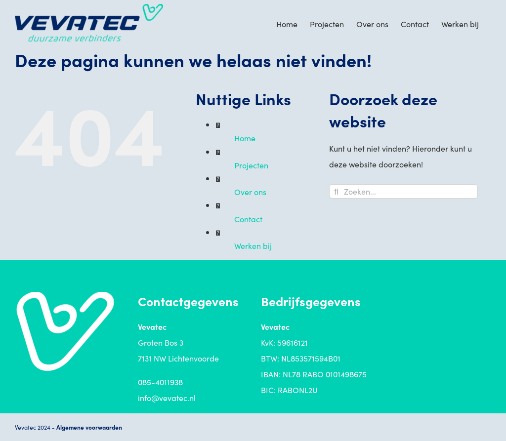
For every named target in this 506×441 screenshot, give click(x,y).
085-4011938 (160, 381)
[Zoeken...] (403, 191)
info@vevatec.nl (167, 397)
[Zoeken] (336, 191)
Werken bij (253, 245)
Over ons (250, 191)
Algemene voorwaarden (89, 427)
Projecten (251, 165)
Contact (248, 218)
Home (244, 137)
